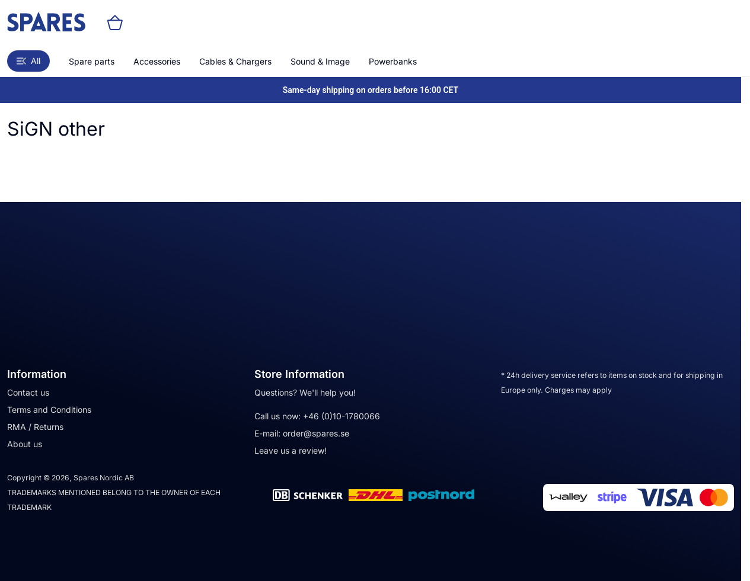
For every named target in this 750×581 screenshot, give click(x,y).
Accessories (156, 61)
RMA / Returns (35, 427)
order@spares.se (316, 433)
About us (24, 444)
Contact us (28, 392)
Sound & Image (320, 61)
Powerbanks (393, 61)
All (28, 61)
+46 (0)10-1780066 (341, 416)
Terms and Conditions (49, 410)
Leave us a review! (290, 450)
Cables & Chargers (235, 61)
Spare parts (91, 61)
